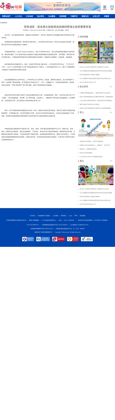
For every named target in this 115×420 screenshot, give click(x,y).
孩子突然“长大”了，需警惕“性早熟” (96, 135)
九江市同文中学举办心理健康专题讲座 (91, 156)
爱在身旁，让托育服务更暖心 (96, 182)
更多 (111, 36)
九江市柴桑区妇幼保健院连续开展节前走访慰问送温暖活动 (96, 71)
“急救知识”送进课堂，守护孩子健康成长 (91, 141)
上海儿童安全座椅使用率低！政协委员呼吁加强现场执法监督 (96, 100)
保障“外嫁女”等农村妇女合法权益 (89, 104)
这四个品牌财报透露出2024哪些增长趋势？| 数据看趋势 (96, 96)
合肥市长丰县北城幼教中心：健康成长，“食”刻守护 (95, 145)
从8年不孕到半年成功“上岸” (88, 82)
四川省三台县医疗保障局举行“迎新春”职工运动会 (94, 67)
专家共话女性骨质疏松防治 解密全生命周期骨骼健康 (95, 108)
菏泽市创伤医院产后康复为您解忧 (90, 74)
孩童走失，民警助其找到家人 (88, 149)
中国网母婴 (3, 22)
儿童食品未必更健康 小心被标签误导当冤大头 (95, 61)
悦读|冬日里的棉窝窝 (86, 153)
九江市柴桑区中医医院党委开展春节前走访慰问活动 (95, 78)
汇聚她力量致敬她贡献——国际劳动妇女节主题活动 (95, 93)
